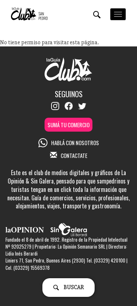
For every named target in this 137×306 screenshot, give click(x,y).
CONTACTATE (68, 155)
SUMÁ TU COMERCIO (68, 125)
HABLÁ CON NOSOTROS (68, 143)
